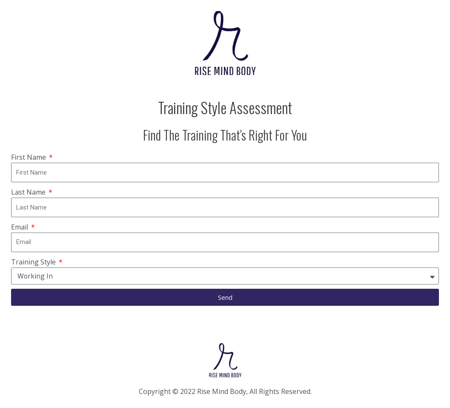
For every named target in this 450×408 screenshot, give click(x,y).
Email (20, 227)
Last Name (29, 192)
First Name (29, 157)
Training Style (34, 262)
